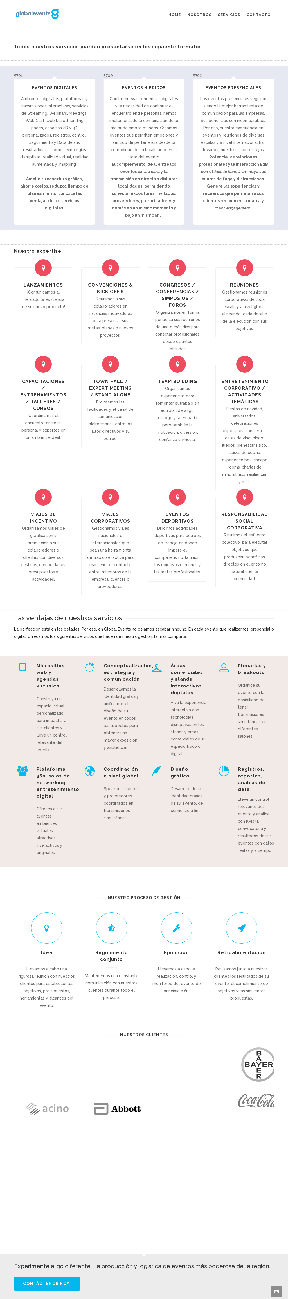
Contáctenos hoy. (47, 1283)
